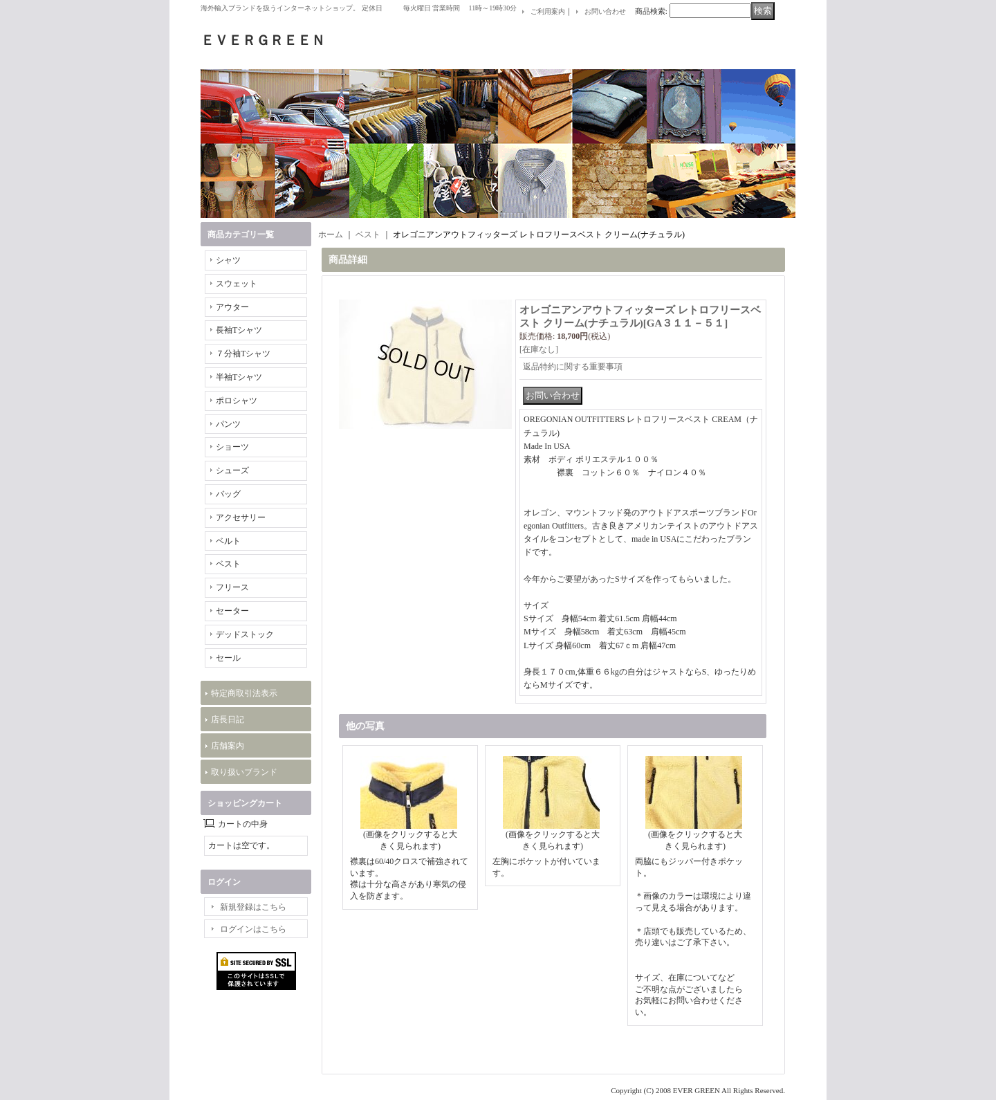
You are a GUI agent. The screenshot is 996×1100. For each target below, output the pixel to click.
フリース (232, 587)
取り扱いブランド (244, 772)
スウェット (236, 283)
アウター (232, 307)
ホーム (330, 234)
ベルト (228, 541)
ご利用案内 (548, 11)
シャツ (228, 260)
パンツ (228, 424)
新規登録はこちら (253, 907)
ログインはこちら (253, 929)
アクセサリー (241, 517)
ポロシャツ (236, 400)
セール (228, 658)
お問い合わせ (605, 11)
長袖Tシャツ (239, 330)
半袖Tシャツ (239, 377)
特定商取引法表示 (244, 693)
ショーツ (232, 447)
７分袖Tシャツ (243, 353)
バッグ (228, 494)
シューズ (232, 470)
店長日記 (227, 719)
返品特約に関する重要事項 (572, 367)
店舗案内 (227, 746)
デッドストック (245, 634)
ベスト (228, 564)
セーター (232, 611)
